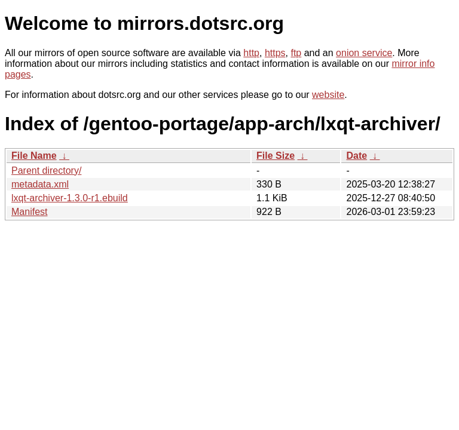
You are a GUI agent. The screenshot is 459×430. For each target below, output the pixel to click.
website (328, 95)
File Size (275, 155)
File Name (34, 155)
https (275, 53)
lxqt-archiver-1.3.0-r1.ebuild (69, 198)
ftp (295, 53)
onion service (364, 53)
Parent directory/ (46, 170)
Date (356, 155)
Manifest (29, 212)
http (251, 53)
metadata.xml (40, 184)
